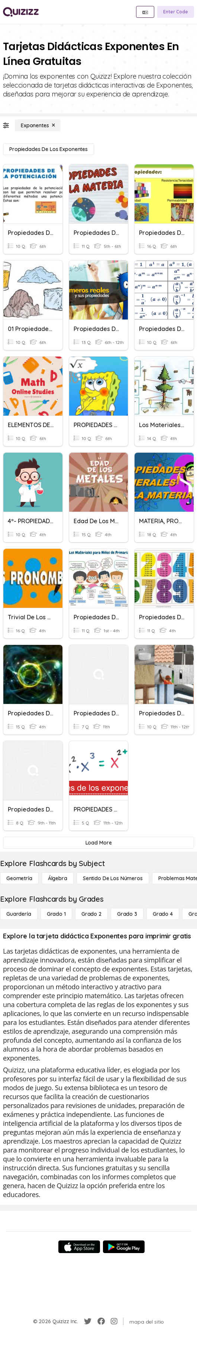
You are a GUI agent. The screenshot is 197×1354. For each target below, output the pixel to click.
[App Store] (79, 1246)
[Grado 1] (56, 914)
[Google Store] (124, 1246)
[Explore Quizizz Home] (21, 12)
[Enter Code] (175, 12)
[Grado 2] (91, 914)
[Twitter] (87, 1321)
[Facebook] (101, 1321)
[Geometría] (19, 878)
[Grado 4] (162, 914)
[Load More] (98, 843)
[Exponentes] (38, 125)
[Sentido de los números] (113, 878)
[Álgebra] (58, 878)
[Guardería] (19, 914)
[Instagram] (114, 1321)
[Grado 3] (127, 914)
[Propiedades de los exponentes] (48, 149)
